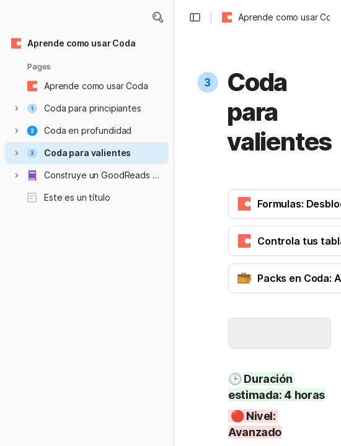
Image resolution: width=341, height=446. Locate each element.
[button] (157, 17)
